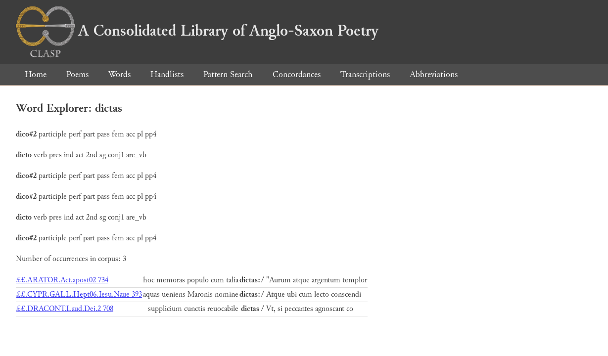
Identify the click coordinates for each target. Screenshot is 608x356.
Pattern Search (228, 74)
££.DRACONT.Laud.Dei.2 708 (64, 308)
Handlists (167, 74)
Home (36, 74)
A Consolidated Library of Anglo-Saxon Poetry (197, 30)
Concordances (297, 74)
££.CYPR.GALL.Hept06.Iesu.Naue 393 (79, 294)
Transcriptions (365, 74)
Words (119, 74)
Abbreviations (434, 74)
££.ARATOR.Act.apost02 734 (62, 280)
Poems (77, 74)
